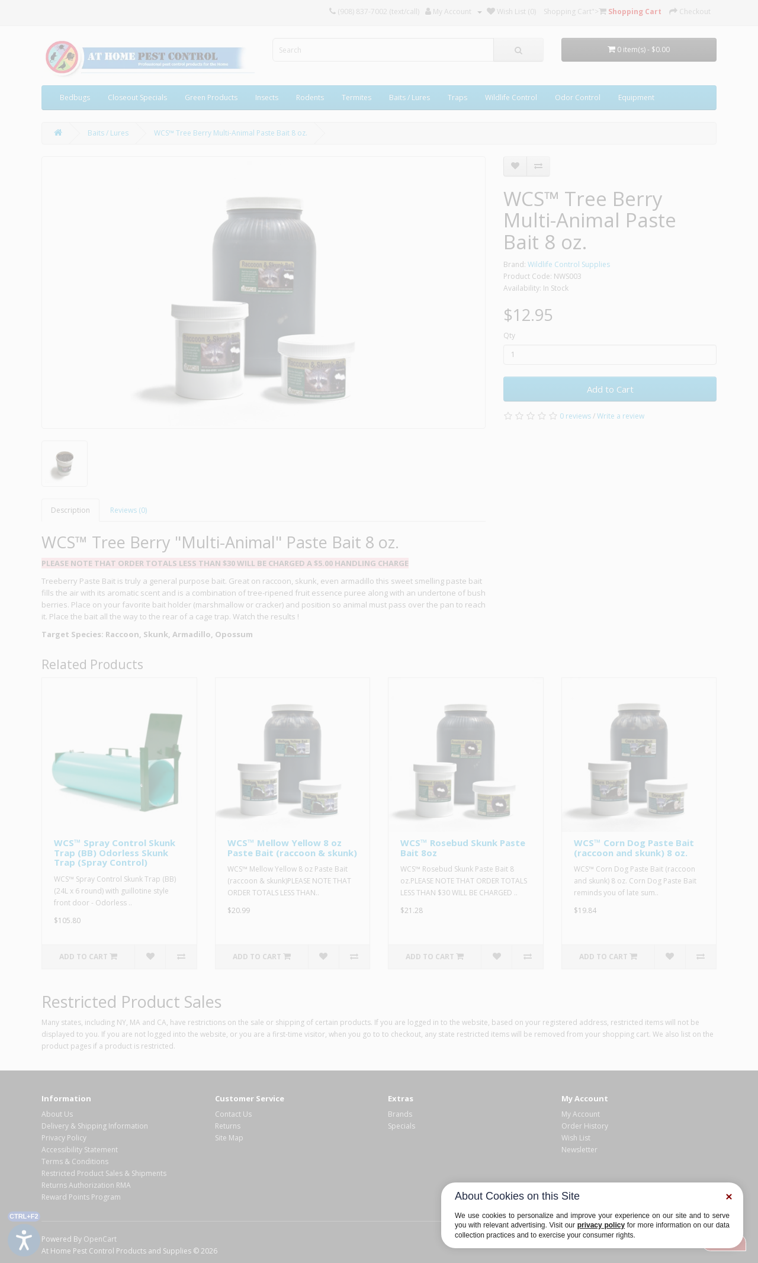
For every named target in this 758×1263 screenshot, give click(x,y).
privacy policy (601, 1225)
